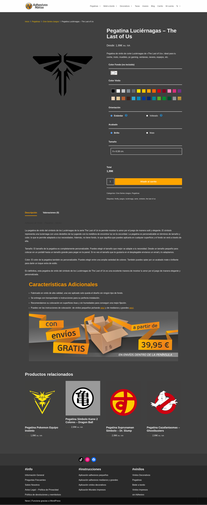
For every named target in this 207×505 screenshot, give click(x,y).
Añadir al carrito (148, 182)
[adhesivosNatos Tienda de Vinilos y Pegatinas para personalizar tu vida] (37, 6)
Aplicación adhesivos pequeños (93, 476)
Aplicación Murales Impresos (92, 490)
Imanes (145, 6)
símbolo (142, 199)
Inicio (27, 21)
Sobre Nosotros (32, 485)
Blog (153, 6)
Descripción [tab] (31, 213)
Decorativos (126, 6)
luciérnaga (130, 199)
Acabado (113, 125)
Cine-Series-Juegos (51, 21)
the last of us (151, 199)
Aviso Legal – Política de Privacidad (41, 490)
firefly (117, 199)
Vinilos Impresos (140, 490)
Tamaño (113, 142)
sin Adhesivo (138, 495)
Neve (27, 502)
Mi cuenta (170, 6)
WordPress (55, 502)
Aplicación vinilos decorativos (92, 485)
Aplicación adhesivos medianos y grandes (98, 481)
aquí (103, 308)
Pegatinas (95, 6)
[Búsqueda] (178, 6)
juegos (122, 199)
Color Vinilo (114, 80)
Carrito (160, 6)
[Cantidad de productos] (110, 181)
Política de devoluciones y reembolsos (43, 495)
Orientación (114, 108)
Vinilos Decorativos (141, 476)
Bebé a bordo (110, 6)
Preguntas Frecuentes (35, 481)
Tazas (137, 6)
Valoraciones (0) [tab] (51, 213)
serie (136, 199)
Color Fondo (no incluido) (122, 65)
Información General (34, 476)
